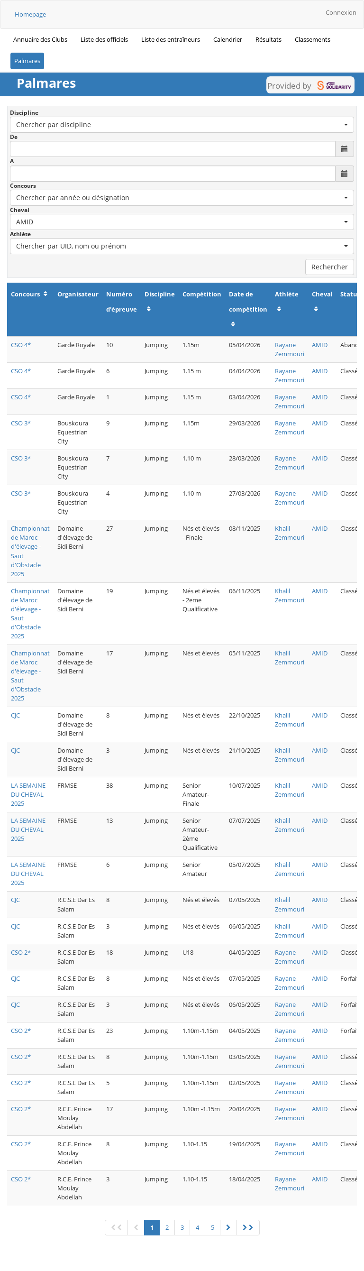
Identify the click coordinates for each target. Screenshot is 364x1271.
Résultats (268, 39)
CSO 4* (21, 345)
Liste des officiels (104, 39)
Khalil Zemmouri (289, 533)
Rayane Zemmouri (289, 349)
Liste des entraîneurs (170, 39)
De (14, 137)
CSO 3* (21, 423)
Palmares (27, 60)
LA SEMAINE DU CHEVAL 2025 (28, 794)
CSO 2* (21, 952)
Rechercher (329, 266)
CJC (15, 715)
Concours (23, 186)
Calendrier (227, 39)
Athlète (20, 234)
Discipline (24, 113)
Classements (312, 39)
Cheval (19, 210)
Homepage (30, 14)
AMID (320, 345)
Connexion (341, 12)
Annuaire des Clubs (40, 39)
